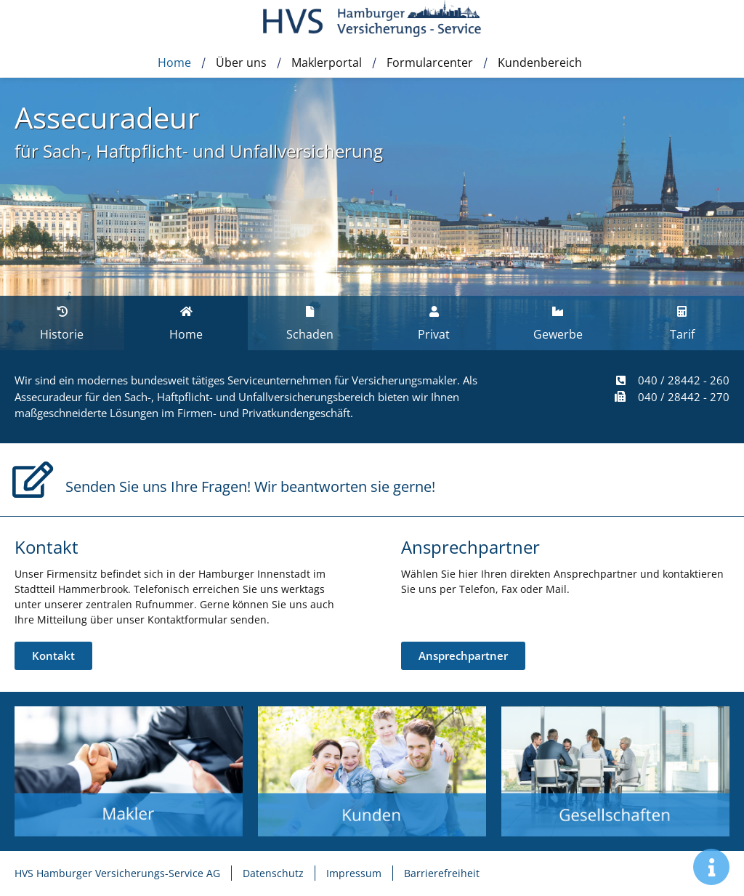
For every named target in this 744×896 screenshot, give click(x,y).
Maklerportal (326, 62)
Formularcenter (430, 62)
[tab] (186, 323)
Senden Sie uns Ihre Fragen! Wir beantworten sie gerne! (250, 486)
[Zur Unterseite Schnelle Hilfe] (372, 771)
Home (174, 62)
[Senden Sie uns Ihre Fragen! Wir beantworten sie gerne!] (33, 479)
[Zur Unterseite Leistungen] (129, 771)
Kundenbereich (540, 62)
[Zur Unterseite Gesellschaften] (615, 771)
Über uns (241, 62)
